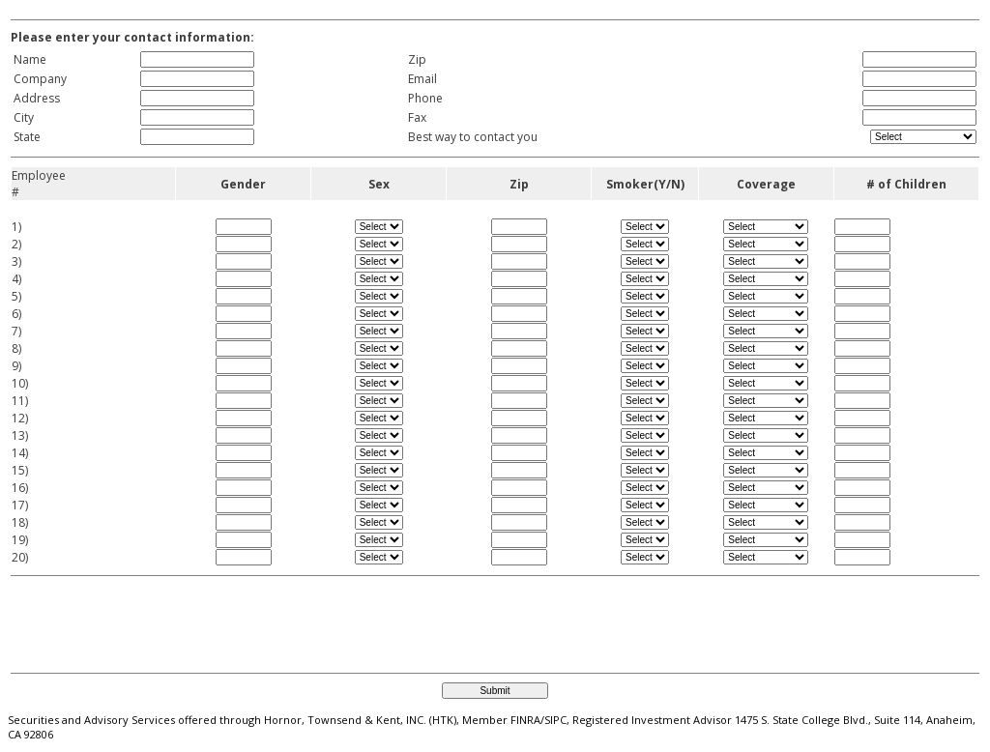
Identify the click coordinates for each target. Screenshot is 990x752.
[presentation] (126, 616)
